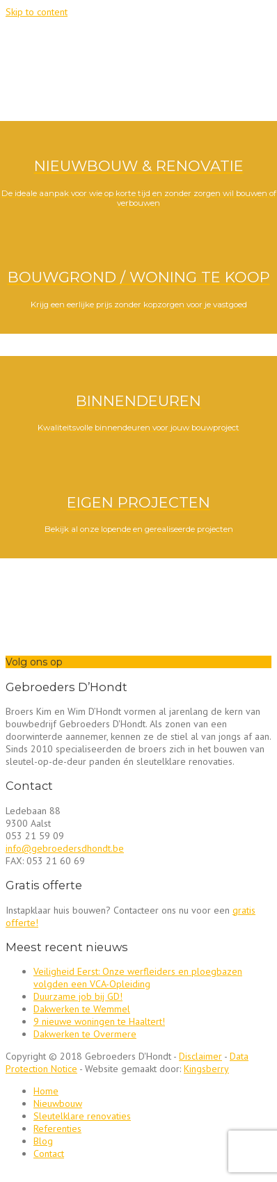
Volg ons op (34, 662)
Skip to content (37, 12)
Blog (43, 1141)
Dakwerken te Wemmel (81, 1009)
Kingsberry (206, 1068)
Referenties (57, 1128)
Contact (48, 1153)
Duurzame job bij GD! (77, 996)
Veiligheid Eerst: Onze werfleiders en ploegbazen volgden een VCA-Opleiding (137, 977)
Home (45, 1091)
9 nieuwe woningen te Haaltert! (99, 1021)
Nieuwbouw (57, 1103)
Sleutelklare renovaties (82, 1116)
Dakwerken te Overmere (84, 1034)
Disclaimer (200, 1056)
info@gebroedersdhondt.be (65, 848)
